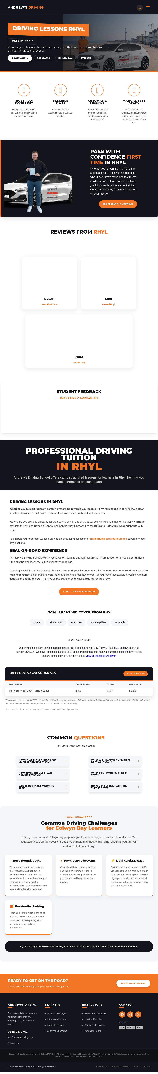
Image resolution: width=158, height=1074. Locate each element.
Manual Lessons (55, 1025)
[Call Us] (140, 8)
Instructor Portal (92, 1031)
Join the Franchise (93, 1019)
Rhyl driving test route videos (108, 538)
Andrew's (26, 7)
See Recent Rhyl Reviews (118, 204)
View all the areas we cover (101, 656)
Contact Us (13, 1043)
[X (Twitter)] (138, 1015)
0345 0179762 (18, 1032)
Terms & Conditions (141, 1066)
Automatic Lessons (57, 1031)
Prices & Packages (57, 1013)
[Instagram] (130, 1015)
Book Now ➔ (20, 58)
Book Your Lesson (133, 983)
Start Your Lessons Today (79, 591)
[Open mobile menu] (148, 7)
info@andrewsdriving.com (20, 1037)
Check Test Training (94, 1025)
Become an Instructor (95, 1013)
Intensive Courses (56, 1019)
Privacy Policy (102, 1066)
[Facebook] (122, 1015)
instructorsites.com (120, 1066)
